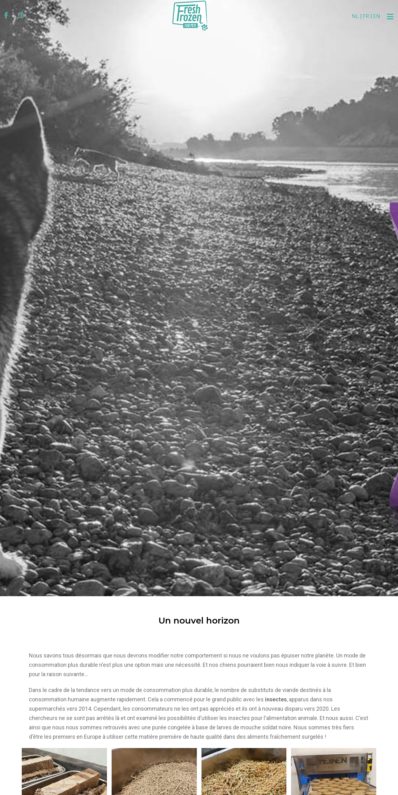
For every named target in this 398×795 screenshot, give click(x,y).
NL (339, 16)
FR (350, 16)
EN (360, 16)
